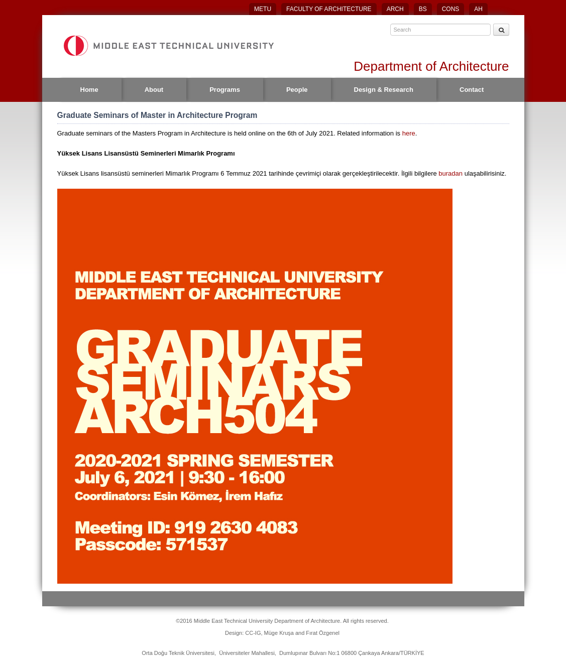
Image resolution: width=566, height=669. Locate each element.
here (408, 133)
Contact (472, 89)
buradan (451, 173)
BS (423, 9)
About (154, 89)
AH (478, 9)
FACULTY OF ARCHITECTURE (329, 9)
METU (262, 9)
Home (89, 89)
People (297, 89)
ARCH (395, 9)
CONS (451, 9)
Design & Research (384, 89)
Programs (224, 89)
